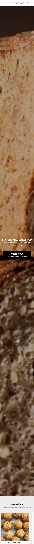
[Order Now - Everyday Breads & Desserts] (17, 255)
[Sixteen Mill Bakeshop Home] (19, 3)
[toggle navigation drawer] (2, 3)
